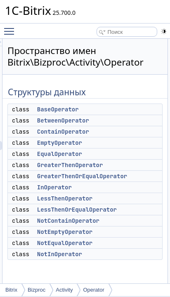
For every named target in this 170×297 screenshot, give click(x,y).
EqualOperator (121, 154)
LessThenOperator (126, 198)
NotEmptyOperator (126, 232)
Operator (93, 290)
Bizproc (36, 290)
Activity (64, 290)
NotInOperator (121, 254)
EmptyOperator (121, 142)
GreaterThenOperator (132, 165)
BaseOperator (120, 109)
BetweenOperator (125, 120)
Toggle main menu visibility (11, 28)
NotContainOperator (130, 220)
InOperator (116, 187)
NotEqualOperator (126, 243)
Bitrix (11, 290)
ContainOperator (125, 131)
